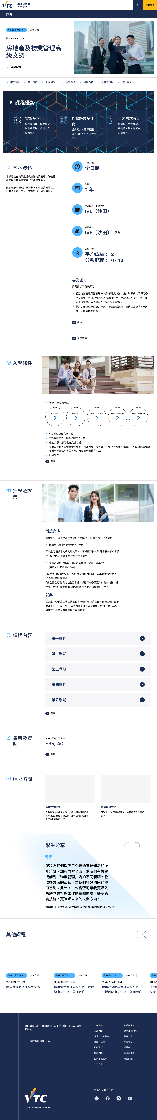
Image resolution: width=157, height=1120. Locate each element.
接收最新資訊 (40, 1041)
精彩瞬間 (124, 82)
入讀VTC (98, 1031)
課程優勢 (13, 82)
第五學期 (59, 700)
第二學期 (59, 654)
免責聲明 (128, 1042)
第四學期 (59, 684)
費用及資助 (106, 82)
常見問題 (128, 1058)
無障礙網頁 (129, 1053)
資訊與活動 (99, 1042)
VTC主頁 (98, 1064)
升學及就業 (68, 82)
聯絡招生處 (129, 1025)
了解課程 (98, 1025)
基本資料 (30, 82)
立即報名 (150, 5)
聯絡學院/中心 (131, 1031)
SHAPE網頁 (74, 586)
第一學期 (59, 638)
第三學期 (59, 669)
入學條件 (48, 82)
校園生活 (98, 1047)
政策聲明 (128, 1047)
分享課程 (13, 67)
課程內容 (86, 82)
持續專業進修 (100, 1058)
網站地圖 (128, 1036)
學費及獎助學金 (101, 1036)
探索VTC (98, 1053)
